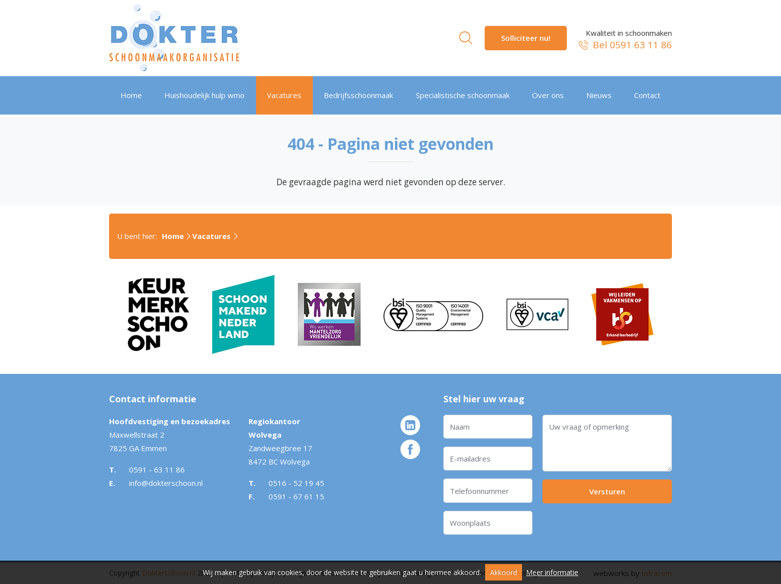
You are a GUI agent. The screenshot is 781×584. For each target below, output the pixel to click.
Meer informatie (552, 572)
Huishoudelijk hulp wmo (204, 95)
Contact (647, 95)
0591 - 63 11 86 (157, 469)
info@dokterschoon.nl (166, 483)
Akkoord (503, 572)
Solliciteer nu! (525, 38)
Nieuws (599, 95)
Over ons (548, 95)
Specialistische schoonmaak (463, 95)
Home (131, 95)
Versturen (607, 491)
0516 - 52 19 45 (296, 483)
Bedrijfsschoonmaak (358, 95)
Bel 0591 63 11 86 (624, 45)
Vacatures (284, 95)
